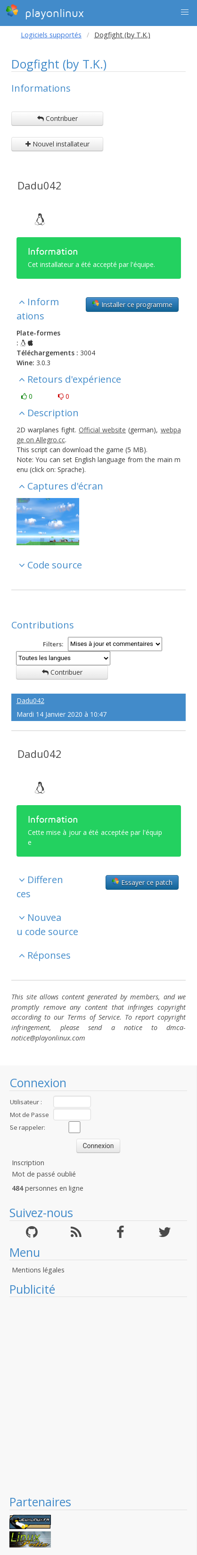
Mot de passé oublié (44, 1173)
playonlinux (45, 12)
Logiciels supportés (51, 34)
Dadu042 (39, 185)
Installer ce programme (132, 304)
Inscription (28, 1162)
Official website (102, 429)
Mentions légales (38, 1269)
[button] (184, 12)
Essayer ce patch (142, 882)
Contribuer (57, 118)
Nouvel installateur (57, 143)
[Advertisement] (93, 1395)
